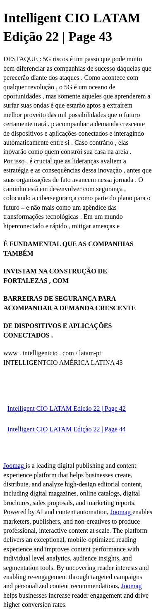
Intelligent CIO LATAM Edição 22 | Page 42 (66, 408)
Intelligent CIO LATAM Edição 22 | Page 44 (66, 429)
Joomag (14, 465)
